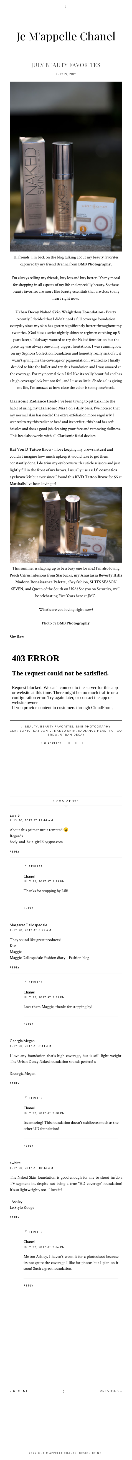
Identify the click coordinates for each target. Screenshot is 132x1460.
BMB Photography (94, 264)
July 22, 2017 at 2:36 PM (44, 1247)
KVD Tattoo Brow (91, 477)
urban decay (72, 734)
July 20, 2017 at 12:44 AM (32, 820)
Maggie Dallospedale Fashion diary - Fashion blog (49, 957)
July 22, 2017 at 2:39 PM (44, 881)
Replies (35, 866)
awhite (15, 1163)
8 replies (53, 743)
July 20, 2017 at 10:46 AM (32, 1168)
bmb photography (93, 726)
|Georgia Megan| (23, 1073)
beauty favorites (56, 726)
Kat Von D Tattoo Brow (31, 449)
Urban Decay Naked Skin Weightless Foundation (59, 312)
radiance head (92, 730)
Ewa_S (15, 815)
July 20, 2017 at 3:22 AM (31, 930)
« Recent (19, 1391)
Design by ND (90, 1453)
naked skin (65, 730)
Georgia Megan (22, 1041)
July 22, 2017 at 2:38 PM (44, 1113)
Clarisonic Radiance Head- (33, 401)
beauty (31, 726)
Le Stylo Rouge (22, 1207)
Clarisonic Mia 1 (53, 408)
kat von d (42, 730)
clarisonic (20, 730)
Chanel (29, 876)
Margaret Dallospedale (28, 925)
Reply (15, 851)
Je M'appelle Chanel (66, 35)
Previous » (111, 1391)
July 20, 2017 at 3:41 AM (31, 1046)
